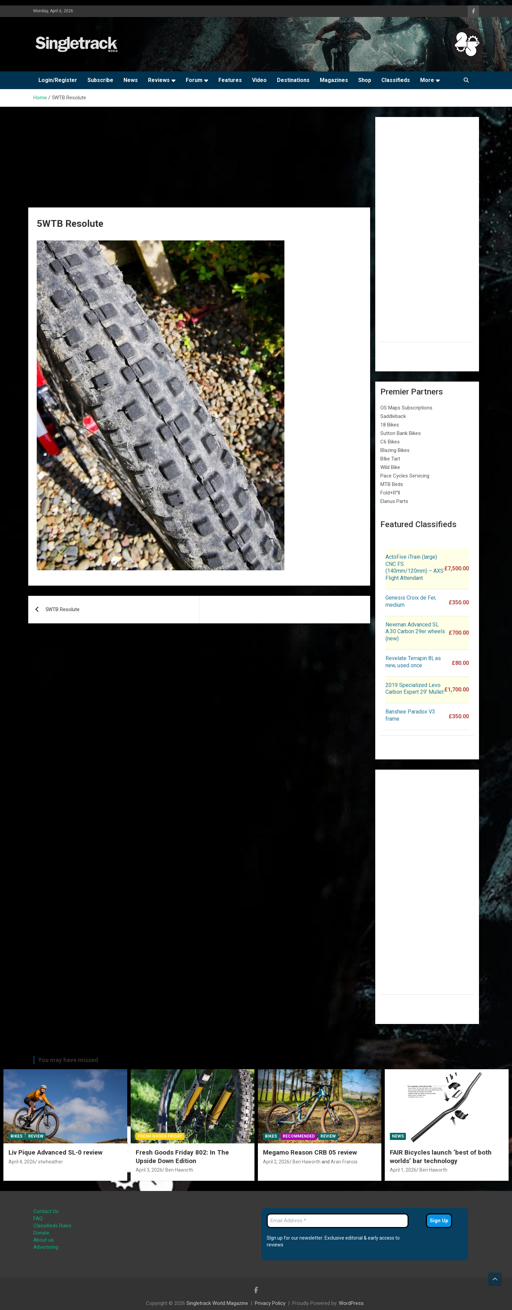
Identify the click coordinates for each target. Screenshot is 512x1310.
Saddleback (393, 416)
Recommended (299, 1136)
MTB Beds (391, 484)
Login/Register (57, 80)
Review (36, 1136)
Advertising (45, 1247)
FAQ (38, 1218)
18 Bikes (389, 425)
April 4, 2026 (22, 1161)
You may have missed (68, 1059)
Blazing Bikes (395, 450)
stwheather (50, 1161)
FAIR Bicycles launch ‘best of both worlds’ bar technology (441, 1156)
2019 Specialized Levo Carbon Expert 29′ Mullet (414, 688)
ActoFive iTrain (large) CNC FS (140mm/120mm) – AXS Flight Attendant (414, 567)
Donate (41, 1233)
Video (259, 80)
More (427, 80)
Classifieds (395, 80)
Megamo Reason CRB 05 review (310, 1152)
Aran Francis (344, 1161)
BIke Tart (390, 459)
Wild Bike (390, 467)
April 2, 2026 (276, 1161)
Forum (194, 80)
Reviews (159, 80)
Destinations (293, 80)
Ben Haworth (179, 1170)
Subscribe (100, 80)
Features (230, 80)
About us (43, 1240)
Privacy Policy (270, 1303)
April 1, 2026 (403, 1170)
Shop (364, 80)
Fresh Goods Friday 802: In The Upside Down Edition (182, 1156)
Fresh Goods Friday (160, 1136)
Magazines (334, 80)
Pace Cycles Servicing (404, 476)
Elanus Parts (394, 501)
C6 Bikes (390, 442)
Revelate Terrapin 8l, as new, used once (413, 662)
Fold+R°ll (390, 493)
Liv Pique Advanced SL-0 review (55, 1152)
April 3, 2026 (149, 1170)
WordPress (351, 1303)
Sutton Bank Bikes (400, 433)
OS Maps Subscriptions (406, 408)
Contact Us (46, 1211)
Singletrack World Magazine (217, 1303)
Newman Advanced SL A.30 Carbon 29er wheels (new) (415, 631)
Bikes (16, 1136)
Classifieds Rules (52, 1226)
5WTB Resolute (62, 609)
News (130, 80)
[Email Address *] (338, 1220)
